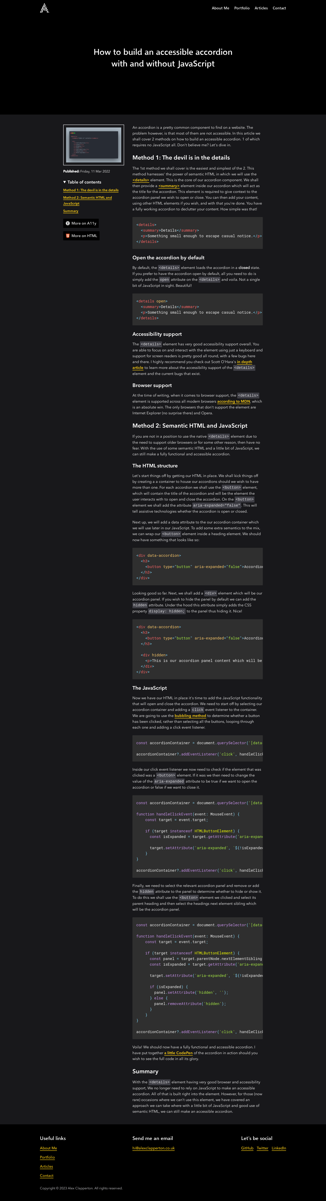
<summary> (169, 185)
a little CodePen (178, 1052)
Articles (261, 8)
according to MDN (233, 401)
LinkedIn (279, 1148)
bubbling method (190, 715)
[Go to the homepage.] (44, 8)
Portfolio (242, 8)
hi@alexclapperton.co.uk (153, 1148)
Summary (70, 211)
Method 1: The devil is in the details (91, 190)
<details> (140, 179)
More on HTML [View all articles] (81, 235)
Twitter (262, 1148)
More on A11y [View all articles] (81, 223)
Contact (279, 8)
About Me (220, 8)
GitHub (247, 1148)
